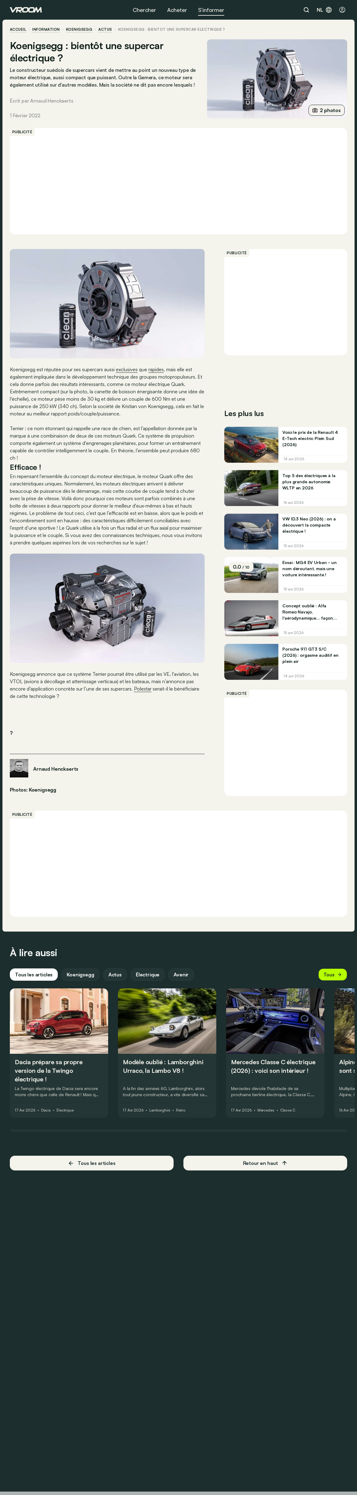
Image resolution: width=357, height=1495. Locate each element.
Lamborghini (160, 1110)
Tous (333, 974)
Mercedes (265, 1110)
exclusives (127, 369)
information (46, 29)
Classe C (287, 1110)
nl (324, 10)
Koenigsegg (79, 29)
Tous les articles (34, 974)
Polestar (142, 689)
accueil (18, 29)
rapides (156, 369)
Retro (180, 1110)
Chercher (144, 9)
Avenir (181, 974)
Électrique (147, 974)
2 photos (326, 110)
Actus (115, 974)
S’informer (211, 9)
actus (105, 29)
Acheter (177, 9)
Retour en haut (265, 1163)
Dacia (46, 1110)
